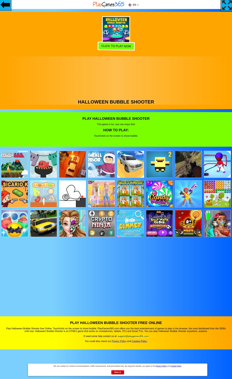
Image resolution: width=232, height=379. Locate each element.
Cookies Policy (139, 341)
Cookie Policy (176, 366)
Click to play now (116, 46)
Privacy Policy (119, 341)
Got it (117, 372)
